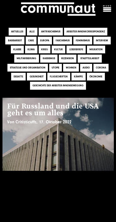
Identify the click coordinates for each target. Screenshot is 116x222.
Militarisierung (26, 58)
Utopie (55, 67)
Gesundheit (37, 76)
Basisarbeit (15, 40)
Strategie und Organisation (27, 67)
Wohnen (71, 67)
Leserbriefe (76, 49)
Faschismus (63, 40)
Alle (32, 31)
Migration (96, 49)
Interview (102, 40)
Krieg (44, 49)
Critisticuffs (26, 122)
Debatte (18, 76)
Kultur (58, 49)
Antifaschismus (50, 31)
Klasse (17, 49)
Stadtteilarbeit (89, 58)
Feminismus (83, 40)
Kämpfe (78, 76)
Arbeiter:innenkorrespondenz (86, 31)
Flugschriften (59, 76)
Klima (31, 49)
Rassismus (49, 58)
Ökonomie (95, 76)
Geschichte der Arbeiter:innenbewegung (58, 85)
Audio (86, 67)
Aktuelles (17, 31)
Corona (101, 67)
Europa (44, 40)
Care (31, 40)
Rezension (67, 58)
